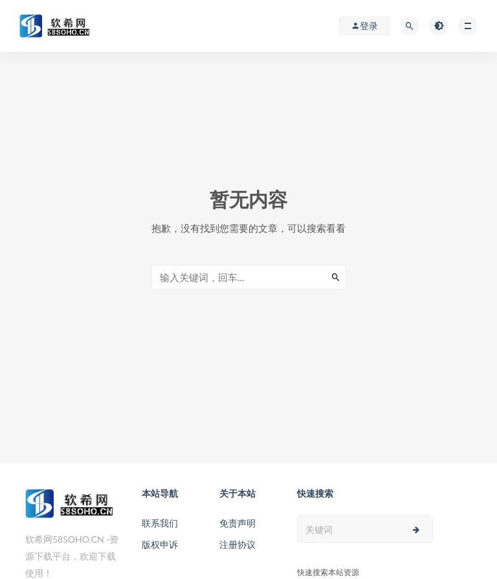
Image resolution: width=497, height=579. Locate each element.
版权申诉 (160, 544)
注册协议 (237, 544)
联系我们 (160, 522)
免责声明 (237, 522)
